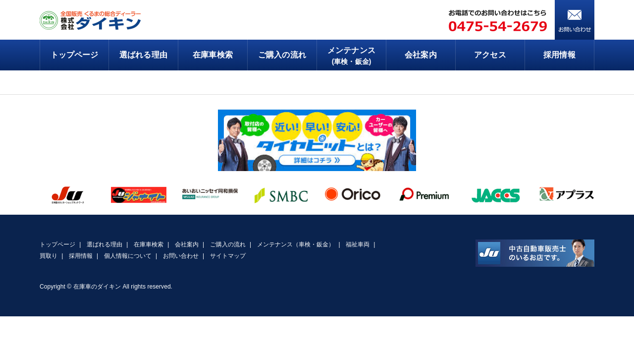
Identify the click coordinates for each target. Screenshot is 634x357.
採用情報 (559, 55)
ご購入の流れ (282, 55)
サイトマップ (228, 255)
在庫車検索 (212, 55)
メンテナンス (351, 56)
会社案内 (420, 55)
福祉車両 (358, 244)
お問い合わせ (181, 255)
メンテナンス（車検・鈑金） (296, 244)
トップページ (74, 55)
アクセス (490, 55)
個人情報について (128, 255)
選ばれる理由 (143, 55)
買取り (48, 255)
